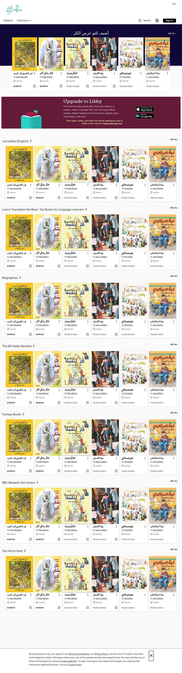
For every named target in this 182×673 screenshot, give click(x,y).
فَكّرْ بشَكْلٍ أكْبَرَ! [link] (46, 73)
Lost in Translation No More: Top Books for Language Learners (44, 210)
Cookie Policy (75, 664)
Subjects (8, 20)
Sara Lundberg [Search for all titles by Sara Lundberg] (101, 77)
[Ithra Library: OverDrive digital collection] (13, 9)
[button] (144, 21)
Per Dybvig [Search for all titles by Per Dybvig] (126, 77)
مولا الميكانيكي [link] (153, 73)
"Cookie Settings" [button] (68, 661)
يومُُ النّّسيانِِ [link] (98, 73)
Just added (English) (17, 141)
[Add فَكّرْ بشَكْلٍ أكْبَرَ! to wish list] (61, 86)
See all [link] (171, 33)
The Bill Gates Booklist (18, 346)
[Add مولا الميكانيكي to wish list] (167, 86)
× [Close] (151, 656)
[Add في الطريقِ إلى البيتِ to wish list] (34, 86)
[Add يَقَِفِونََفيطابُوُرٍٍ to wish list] (140, 86)
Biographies (12, 278)
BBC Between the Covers (20, 483)
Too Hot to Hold (14, 551)
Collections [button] (24, 20)
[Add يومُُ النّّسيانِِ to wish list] (114, 86)
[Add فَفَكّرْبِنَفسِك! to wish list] (87, 86)
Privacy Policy (101, 654)
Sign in (169, 20)
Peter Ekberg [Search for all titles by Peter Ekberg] (47, 77)
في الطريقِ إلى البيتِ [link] (22, 73)
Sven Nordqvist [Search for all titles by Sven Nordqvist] (22, 77)
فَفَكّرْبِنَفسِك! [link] (71, 73)
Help (174, 4)
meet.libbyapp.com (112, 123)
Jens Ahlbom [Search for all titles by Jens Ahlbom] (154, 77)
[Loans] (157, 21)
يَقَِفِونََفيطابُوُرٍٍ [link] (125, 73)
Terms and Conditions (79, 654)
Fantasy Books (13, 414)
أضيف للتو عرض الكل (91, 33)
